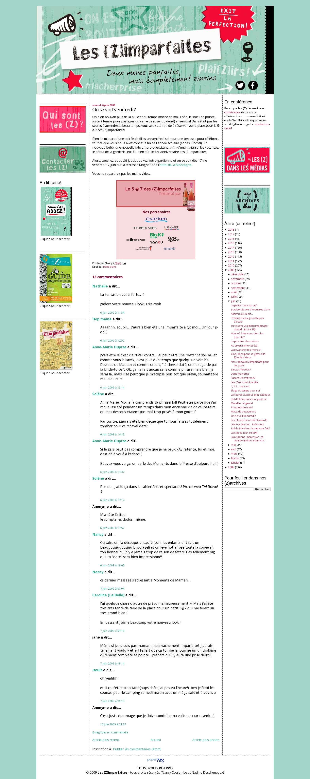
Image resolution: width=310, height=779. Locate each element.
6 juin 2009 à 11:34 (112, 312)
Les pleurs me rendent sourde (249, 420)
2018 (231, 229)
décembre (237, 274)
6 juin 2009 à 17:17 (112, 500)
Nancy (97, 534)
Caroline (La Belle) (108, 595)
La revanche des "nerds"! (246, 349)
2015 (231, 243)
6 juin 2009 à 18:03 (112, 565)
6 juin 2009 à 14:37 (112, 472)
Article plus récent (105, 740)
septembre (238, 288)
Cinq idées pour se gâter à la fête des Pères (248, 355)
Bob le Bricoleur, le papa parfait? (250, 428)
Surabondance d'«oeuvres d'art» (250, 309)
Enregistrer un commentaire (110, 732)
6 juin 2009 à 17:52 (112, 528)
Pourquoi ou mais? (242, 407)
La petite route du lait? (244, 305)
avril (233, 449)
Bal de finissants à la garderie (249, 399)
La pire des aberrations (245, 341)
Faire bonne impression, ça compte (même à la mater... (248, 438)
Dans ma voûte (240, 373)
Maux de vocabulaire (243, 411)
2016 (231, 239)
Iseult (97, 669)
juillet (234, 296)
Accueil (156, 740)
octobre (236, 283)
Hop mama (102, 319)
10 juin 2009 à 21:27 (113, 724)
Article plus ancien (205, 740)
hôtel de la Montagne (175, 165)
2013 (231, 252)
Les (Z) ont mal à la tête (244, 382)
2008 (231, 467)
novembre (237, 279)
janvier (235, 462)
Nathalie (100, 286)
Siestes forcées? (241, 369)
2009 (231, 270)
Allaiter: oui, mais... (242, 314)
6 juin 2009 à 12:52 (112, 340)
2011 (231, 261)
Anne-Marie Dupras (109, 347)
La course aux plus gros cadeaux (250, 394)
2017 (231, 234)
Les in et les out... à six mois (247, 424)
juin (233, 301)
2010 (231, 265)
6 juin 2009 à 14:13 (112, 434)
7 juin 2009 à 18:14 (112, 663)
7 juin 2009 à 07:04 (112, 588)
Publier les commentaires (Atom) (137, 749)
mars (234, 453)
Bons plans (109, 266)
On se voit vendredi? (114, 110)
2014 (231, 247)
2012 (231, 256)
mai (233, 445)
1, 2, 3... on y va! (240, 386)
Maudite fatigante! (242, 403)
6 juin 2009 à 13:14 (112, 387)
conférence (232, 112)
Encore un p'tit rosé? (243, 378)
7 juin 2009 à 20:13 (112, 701)
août (234, 292)
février (235, 458)
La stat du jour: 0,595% (244, 432)
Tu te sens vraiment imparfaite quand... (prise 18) (249, 327)
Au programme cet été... (245, 345)
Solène (98, 393)
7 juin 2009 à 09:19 (112, 631)
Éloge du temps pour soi (245, 390)
